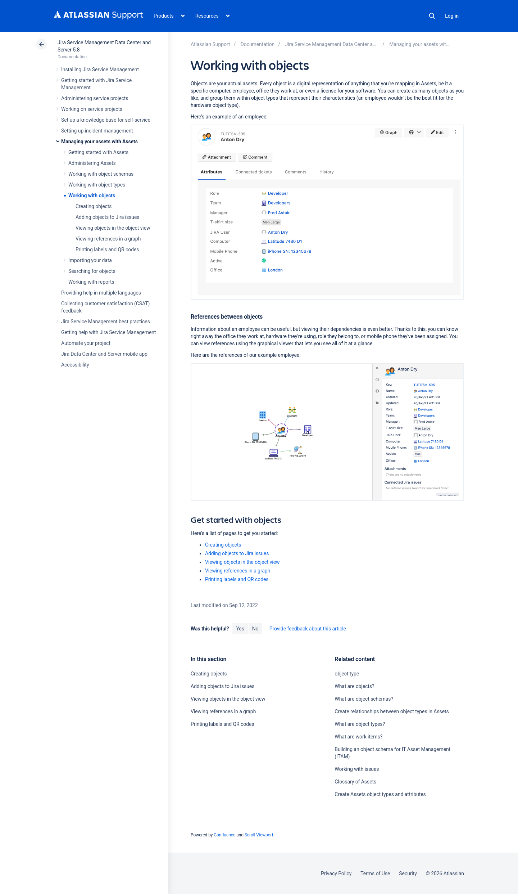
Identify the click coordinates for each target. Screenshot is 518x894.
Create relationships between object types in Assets (392, 711)
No (255, 629)
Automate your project (85, 343)
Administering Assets (92, 163)
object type (347, 674)
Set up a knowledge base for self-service (105, 120)
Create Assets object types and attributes (380, 794)
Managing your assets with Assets (99, 141)
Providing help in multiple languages (101, 293)
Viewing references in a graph (108, 239)
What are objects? (354, 686)
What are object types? (360, 724)
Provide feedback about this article (307, 629)
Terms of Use (375, 873)
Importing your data (90, 260)
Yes (240, 629)
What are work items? (358, 737)
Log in (452, 16)
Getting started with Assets (98, 152)
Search (432, 16)
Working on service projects (91, 109)
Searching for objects (91, 271)
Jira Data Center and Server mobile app (104, 354)
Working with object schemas (100, 174)
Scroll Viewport (259, 834)
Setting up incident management (97, 131)
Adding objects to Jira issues (107, 217)
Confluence (224, 834)
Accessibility (75, 365)
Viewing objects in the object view (113, 228)
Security (408, 873)
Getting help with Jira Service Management (108, 332)
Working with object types (96, 185)
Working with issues (357, 769)
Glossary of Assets (355, 782)
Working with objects (91, 195)
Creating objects (94, 206)
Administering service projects (94, 98)
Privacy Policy (336, 873)
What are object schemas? (364, 699)
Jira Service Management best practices (105, 321)
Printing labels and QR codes (107, 249)
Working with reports (91, 282)
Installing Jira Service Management (100, 69)
